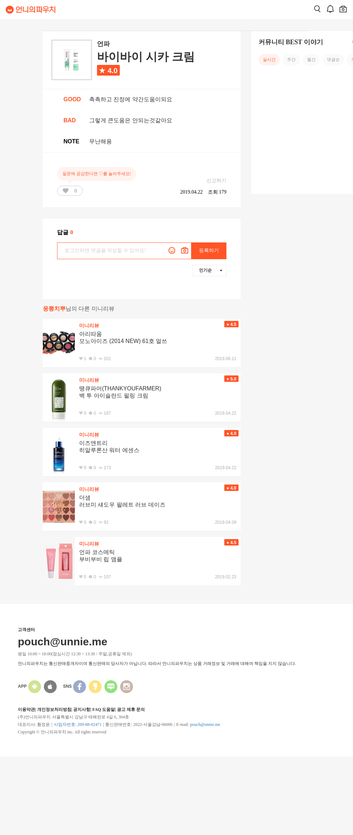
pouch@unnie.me (205, 724)
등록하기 (209, 250)
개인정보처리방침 (54, 709)
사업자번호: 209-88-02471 (78, 724)
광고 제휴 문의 (131, 709)
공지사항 (81, 709)
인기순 (210, 270)
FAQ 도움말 (103, 709)
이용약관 (26, 709)
